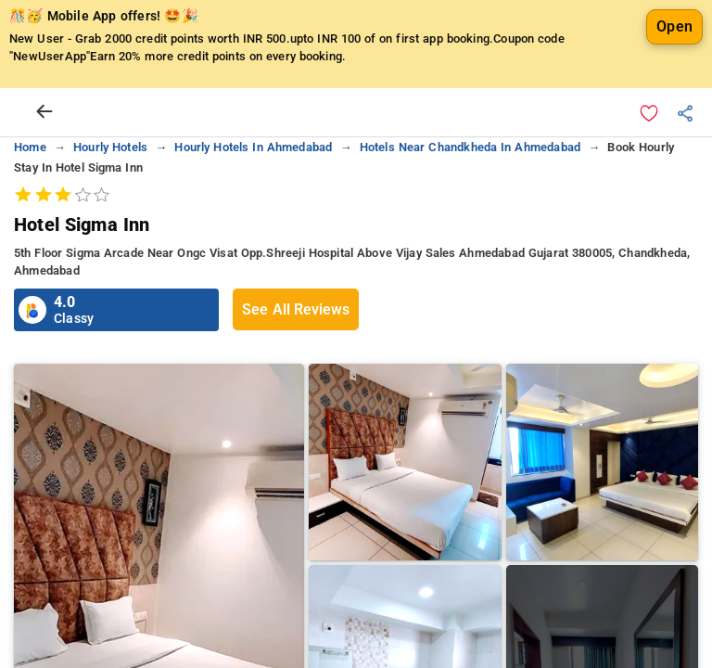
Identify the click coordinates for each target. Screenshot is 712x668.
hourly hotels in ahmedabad (253, 147)
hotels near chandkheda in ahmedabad (470, 147)
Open (674, 26)
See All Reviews (296, 309)
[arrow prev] (44, 112)
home (30, 147)
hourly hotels (110, 147)
